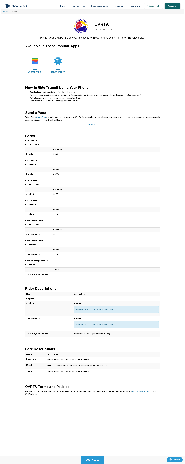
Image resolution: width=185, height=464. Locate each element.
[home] (16, 6)
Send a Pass (41, 117)
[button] (64, 6)
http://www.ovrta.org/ (140, 391)
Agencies (6, 12)
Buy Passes (92, 460)
